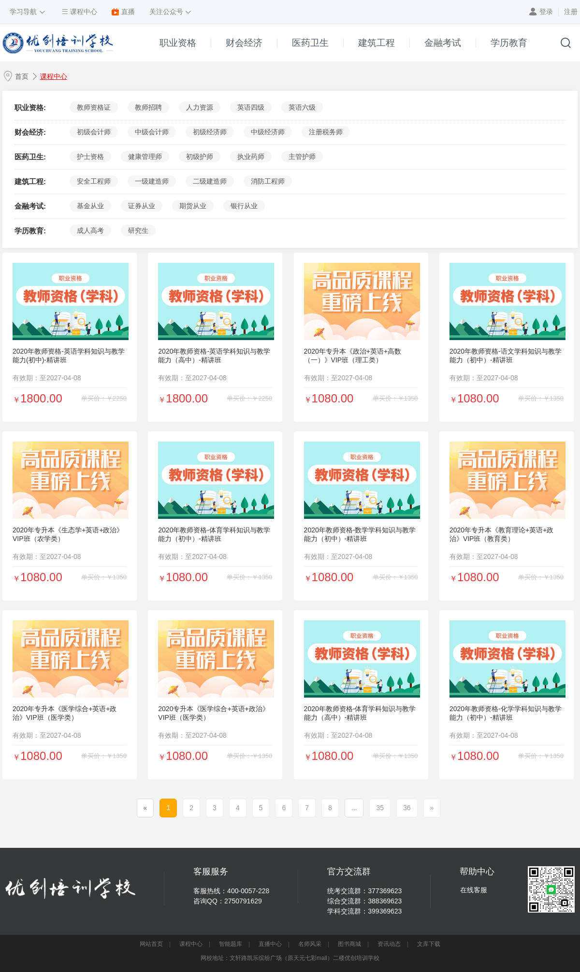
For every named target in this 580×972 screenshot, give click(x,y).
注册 (571, 11)
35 (380, 808)
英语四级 (250, 107)
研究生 (138, 230)
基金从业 (90, 206)
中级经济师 (268, 132)
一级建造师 (152, 181)
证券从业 (141, 206)
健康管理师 (145, 156)
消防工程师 (268, 181)
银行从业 (244, 206)
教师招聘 (148, 107)
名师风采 (309, 944)
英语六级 (302, 107)
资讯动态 (389, 944)
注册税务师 (326, 132)
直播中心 (270, 944)
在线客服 (473, 890)
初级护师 (199, 156)
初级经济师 (210, 132)
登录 (546, 11)
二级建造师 (210, 181)
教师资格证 (94, 107)
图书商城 (349, 944)
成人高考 (90, 230)
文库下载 (428, 944)
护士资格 (90, 156)
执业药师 (250, 156)
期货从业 (192, 206)
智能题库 (230, 944)
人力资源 (199, 107)
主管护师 (302, 156)
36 (407, 808)
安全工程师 (94, 181)
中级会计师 (152, 132)
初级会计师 (94, 132)
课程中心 (53, 76)
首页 (22, 76)
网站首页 (151, 944)
